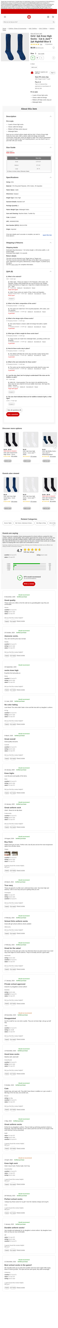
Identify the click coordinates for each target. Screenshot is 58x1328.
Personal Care (41, 3)
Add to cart (34, 67)
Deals (5, 7)
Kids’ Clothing (33, 28)
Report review (21, 621)
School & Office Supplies (24, 4)
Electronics (40, 4)
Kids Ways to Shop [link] (41, 523)
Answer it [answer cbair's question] (11, 298)
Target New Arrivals (6, 1)
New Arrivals (16, 7)
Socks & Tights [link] (8, 523)
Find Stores (49, 8)
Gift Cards (23, 5)
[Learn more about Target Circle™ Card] (43, 78)
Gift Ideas (18, 5)
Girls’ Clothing (43, 28)
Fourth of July (14, 1)
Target (4, 28)
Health (7, 4)
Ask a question (12, 414)
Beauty (36, 3)
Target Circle (43, 8)
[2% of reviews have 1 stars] (29, 569)
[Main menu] (5, 17)
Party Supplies (12, 5)
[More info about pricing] (54, 48)
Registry (34, 8)
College (37, 7)
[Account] (48, 17)
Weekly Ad (6, 8)
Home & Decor (45, 1)
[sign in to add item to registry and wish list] (53, 72)
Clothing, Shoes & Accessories (34, 1)
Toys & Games (34, 4)
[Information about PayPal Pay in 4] (43, 85)
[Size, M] (37, 58)
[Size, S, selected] (33, 58)
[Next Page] (53, 57)
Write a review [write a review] (29, 584)
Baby (33, 3)
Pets (27, 5)
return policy (14, 264)
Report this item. (47, 235)
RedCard (38, 8)
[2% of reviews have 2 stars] (29, 568)
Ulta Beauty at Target (33, 5)
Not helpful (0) (27, 288)
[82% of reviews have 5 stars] (29, 563)
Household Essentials (26, 3)
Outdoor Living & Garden (10, 3)
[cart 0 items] (53, 17)
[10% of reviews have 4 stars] (29, 565)
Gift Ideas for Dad (22, 1)
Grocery (19, 3)
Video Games (46, 4)
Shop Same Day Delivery (25, 8)
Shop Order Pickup (14, 8)
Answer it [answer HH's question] (11, 392)
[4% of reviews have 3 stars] (29, 566)
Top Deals (41, 7)
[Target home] (29, 17)
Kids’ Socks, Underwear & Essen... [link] (24, 523)
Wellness (11, 4)
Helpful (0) (19, 288)
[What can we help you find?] (29, 22)
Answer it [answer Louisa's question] (11, 404)
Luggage (16, 4)
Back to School (31, 7)
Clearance (10, 7)
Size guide (41, 53)
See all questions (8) (14, 410)
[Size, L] (42, 58)
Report (33, 288)
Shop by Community (44, 5)
